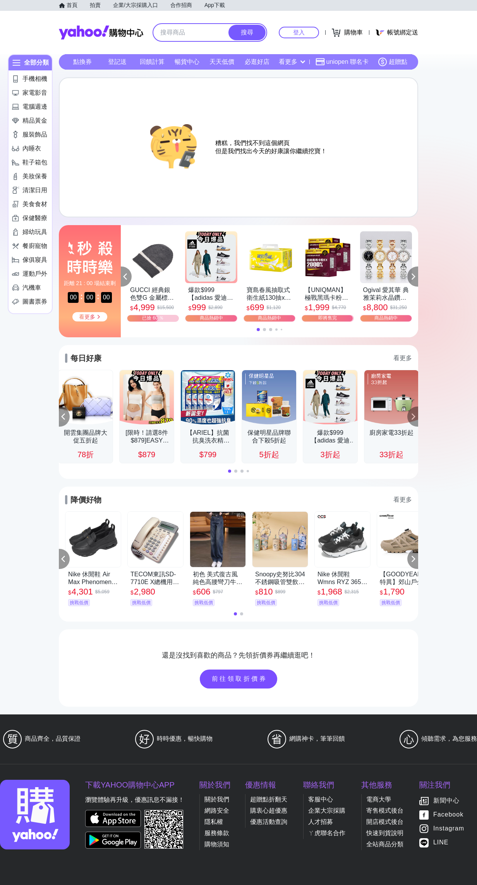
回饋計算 (152, 61)
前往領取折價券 (240, 678)
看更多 (292, 61)
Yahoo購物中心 (101, 32)
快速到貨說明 (384, 833)
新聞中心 (446, 801)
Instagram (448, 828)
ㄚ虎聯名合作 (326, 833)
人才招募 (320, 821)
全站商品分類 (384, 844)
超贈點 (392, 62)
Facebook (448, 815)
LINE (441, 842)
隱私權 (213, 821)
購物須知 (216, 844)
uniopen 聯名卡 (342, 62)
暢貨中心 (187, 61)
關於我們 (216, 799)
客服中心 (320, 799)
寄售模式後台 (384, 810)
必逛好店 (257, 61)
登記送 (117, 61)
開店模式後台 (384, 821)
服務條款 (216, 833)
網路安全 (216, 810)
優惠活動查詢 (268, 821)
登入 (299, 32)
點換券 (82, 61)
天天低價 (221, 61)
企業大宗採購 (326, 810)
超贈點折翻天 (268, 799)
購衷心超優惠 (268, 810)
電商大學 (378, 799)
